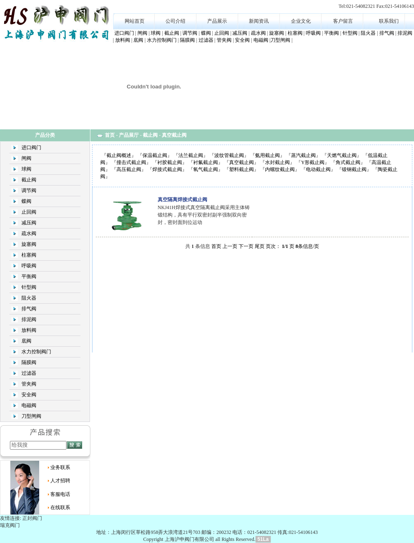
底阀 (138, 40)
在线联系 (60, 507)
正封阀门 (32, 518)
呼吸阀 (313, 33)
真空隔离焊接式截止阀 (182, 199)
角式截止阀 (348, 162)
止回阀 (221, 33)
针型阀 (350, 33)
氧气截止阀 (205, 169)
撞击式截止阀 (131, 162)
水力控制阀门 (162, 40)
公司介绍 (175, 21)
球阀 (156, 33)
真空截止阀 (241, 162)
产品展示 (217, 21)
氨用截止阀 (267, 155)
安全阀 (242, 40)
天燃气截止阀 (342, 155)
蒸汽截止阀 (303, 155)
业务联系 (60, 467)
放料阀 (122, 40)
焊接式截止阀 (167, 169)
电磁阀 (260, 40)
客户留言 (343, 21)
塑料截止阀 (241, 169)
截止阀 (171, 33)
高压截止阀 (128, 169)
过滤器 (206, 40)
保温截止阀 (154, 155)
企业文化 (301, 21)
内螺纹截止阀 (280, 169)
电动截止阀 (318, 169)
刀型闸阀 (280, 40)
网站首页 (134, 21)
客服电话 (60, 494)
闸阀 (142, 33)
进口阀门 (124, 33)
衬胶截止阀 (169, 162)
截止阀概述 (118, 155)
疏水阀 (258, 33)
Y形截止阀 (312, 162)
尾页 (260, 246)
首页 (110, 135)
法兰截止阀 (190, 155)
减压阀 (239, 33)
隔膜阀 (187, 40)
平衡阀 (331, 33)
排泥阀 (404, 33)
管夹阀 (224, 40)
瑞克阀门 (10, 525)
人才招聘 (60, 480)
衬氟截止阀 (205, 162)
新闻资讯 (259, 21)
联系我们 (389, 21)
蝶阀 (206, 33)
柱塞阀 (295, 33)
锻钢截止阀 (354, 169)
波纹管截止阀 (229, 155)
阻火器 (368, 33)
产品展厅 (129, 135)
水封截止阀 (277, 162)
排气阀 (386, 33)
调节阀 (189, 33)
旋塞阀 (276, 33)
